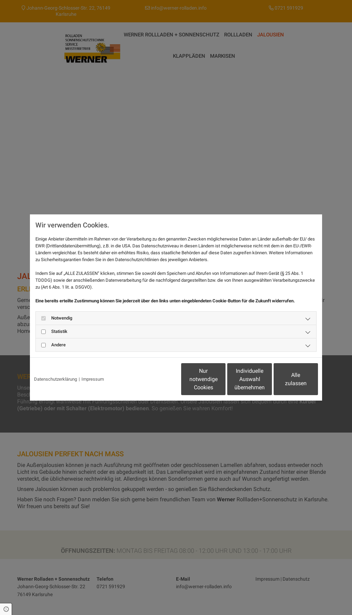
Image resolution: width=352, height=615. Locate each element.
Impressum (92, 379)
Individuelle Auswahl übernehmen (221, 379)
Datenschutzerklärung (55, 379)
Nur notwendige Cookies (155, 379)
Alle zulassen (286, 379)
